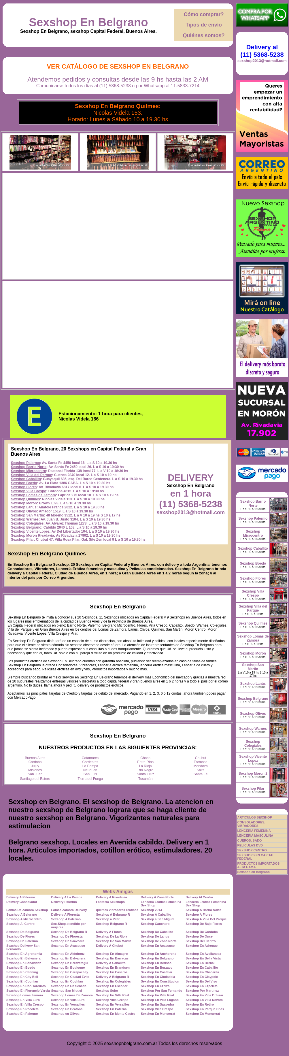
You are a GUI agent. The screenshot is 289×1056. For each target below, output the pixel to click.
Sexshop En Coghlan (22, 981)
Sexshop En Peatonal (67, 1009)
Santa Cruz (145, 774)
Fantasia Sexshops (110, 902)
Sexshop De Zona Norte (159, 941)
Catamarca (90, 758)
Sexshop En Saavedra (157, 1004)
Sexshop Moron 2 (253, 774)
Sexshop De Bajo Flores (204, 923)
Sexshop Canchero (155, 923)
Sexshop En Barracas (112, 958)
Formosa (200, 762)
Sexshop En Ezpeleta (202, 986)
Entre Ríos (145, 762)
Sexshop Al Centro (20, 923)
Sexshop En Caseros (111, 972)
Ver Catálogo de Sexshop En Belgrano (118, 66)
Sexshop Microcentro (28, 471)
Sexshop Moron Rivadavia (32, 535)
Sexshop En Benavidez (23, 963)
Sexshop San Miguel (66, 990)
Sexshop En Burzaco (156, 967)
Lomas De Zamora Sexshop (27, 910)
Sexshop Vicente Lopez (30, 531)
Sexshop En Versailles (68, 1004)
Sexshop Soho (107, 990)
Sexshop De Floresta (67, 936)
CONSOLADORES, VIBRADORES (251, 824)
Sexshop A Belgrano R (113, 914)
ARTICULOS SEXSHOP (254, 817)
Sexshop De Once (199, 936)
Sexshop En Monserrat (158, 1013)
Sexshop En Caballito (202, 967)
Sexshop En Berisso (156, 963)
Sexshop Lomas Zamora (24, 995)
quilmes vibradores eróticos (117, 910)
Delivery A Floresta (65, 914)
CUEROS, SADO (249, 840)
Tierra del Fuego (90, 779)
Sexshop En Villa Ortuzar (204, 995)
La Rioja (145, 766)
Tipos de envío (204, 25)
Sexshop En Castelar (156, 972)
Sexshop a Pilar (108, 919)
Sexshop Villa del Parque (31, 475)
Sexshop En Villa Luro (23, 1000)
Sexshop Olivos (24, 511)
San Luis (90, 774)
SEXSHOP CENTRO (252, 850)
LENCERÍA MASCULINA (255, 835)
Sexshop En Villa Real (112, 995)
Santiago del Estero (35, 779)
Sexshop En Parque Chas (205, 1009)
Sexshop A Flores (199, 914)
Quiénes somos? (203, 35)
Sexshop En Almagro (112, 953)
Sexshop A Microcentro (23, 919)
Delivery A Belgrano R (112, 976)
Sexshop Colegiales (27, 523)
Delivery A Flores (109, 932)
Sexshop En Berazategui (69, 963)
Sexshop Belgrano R (111, 923)
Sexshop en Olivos (65, 1013)
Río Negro (145, 770)
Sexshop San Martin (27, 515)
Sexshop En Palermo (22, 1013)
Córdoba (35, 762)
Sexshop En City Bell (22, 976)
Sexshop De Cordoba (202, 932)
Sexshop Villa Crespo (28, 491)
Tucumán (145, 779)
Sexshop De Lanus (155, 936)
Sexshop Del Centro (201, 941)
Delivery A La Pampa (66, 897)
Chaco (145, 758)
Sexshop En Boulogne (68, 967)
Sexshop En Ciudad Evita (70, 976)
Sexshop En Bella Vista (203, 958)
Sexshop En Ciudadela (158, 976)
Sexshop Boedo (24, 483)
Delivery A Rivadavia (111, 897)
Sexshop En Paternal (111, 1009)
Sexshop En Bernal (200, 963)
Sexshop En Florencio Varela (28, 990)
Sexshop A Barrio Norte (203, 910)
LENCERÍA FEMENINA (254, 830)
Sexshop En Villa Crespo (25, 1004)
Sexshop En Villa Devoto (204, 1000)
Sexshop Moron (24, 503)
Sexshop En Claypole (202, 976)
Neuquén (90, 770)
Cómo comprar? (204, 14)
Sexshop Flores (24, 487)
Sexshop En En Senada (68, 986)
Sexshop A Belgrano (21, 914)
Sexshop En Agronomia (24, 953)
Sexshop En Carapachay (69, 972)
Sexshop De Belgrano (22, 932)
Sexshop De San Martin (113, 941)
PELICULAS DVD (250, 845)
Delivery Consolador (21, 902)
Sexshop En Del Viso (201, 981)
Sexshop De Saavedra (67, 941)
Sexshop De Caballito (157, 932)
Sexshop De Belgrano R (69, 932)
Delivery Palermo (64, 902)
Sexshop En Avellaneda (203, 953)
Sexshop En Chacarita (202, 972)
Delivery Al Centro (199, 897)
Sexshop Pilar (22, 540)
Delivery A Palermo (20, 897)
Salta (201, 770)
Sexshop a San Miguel (157, 919)
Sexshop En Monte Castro (115, 1013)
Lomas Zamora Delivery (69, 910)
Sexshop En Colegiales (113, 981)
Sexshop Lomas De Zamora (72, 995)
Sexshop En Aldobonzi (68, 953)
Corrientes (90, 762)
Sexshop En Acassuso (68, 945)
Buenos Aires (35, 758)
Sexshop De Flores (20, 936)
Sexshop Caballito (26, 479)
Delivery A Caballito (111, 963)
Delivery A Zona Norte (157, 897)
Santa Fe (201, 774)
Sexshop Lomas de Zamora (33, 495)
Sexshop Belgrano (26, 527)
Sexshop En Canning (22, 972)
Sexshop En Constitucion (160, 981)
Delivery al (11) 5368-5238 (262, 51)
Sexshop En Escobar (111, 986)
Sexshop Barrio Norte (28, 467)
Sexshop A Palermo (66, 919)
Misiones (35, 770)
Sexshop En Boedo (20, 967)
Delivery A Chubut (109, 945)
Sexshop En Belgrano (88, 22)
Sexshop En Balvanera (23, 958)
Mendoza (201, 766)
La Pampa (90, 766)
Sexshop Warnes (25, 519)
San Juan (35, 774)
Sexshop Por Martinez (202, 990)
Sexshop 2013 (151, 910)
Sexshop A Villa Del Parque (206, 919)
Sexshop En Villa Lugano (160, 1000)
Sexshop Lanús (24, 507)
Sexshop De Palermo (22, 941)
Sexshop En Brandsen (113, 967)
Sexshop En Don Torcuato (26, 986)
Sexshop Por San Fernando (161, 990)
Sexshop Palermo (25, 463)
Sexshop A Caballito (156, 914)
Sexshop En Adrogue (202, 945)
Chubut (200, 758)
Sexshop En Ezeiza (155, 986)
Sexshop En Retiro (200, 1004)
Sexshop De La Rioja (111, 936)
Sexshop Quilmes (25, 499)
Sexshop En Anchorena (158, 953)
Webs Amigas (118, 891)
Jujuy (35, 766)
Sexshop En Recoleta (22, 1009)
